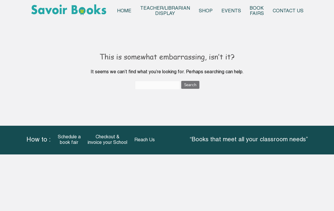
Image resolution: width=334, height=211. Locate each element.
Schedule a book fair (69, 140)
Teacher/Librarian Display (165, 11)
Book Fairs (257, 11)
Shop (206, 11)
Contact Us (288, 11)
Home (124, 11)
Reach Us (144, 140)
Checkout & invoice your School (107, 140)
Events (231, 11)
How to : (38, 140)
